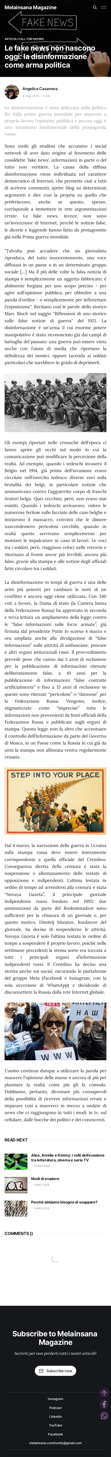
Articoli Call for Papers (24, 39)
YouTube (55, 1425)
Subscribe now (55, 1371)
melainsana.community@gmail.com (55, 1443)
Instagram (55, 1399)
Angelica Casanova (40, 88)
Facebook (55, 1434)
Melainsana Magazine (31, 7)
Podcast (55, 1408)
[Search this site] (95, 7)
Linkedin (55, 1416)
